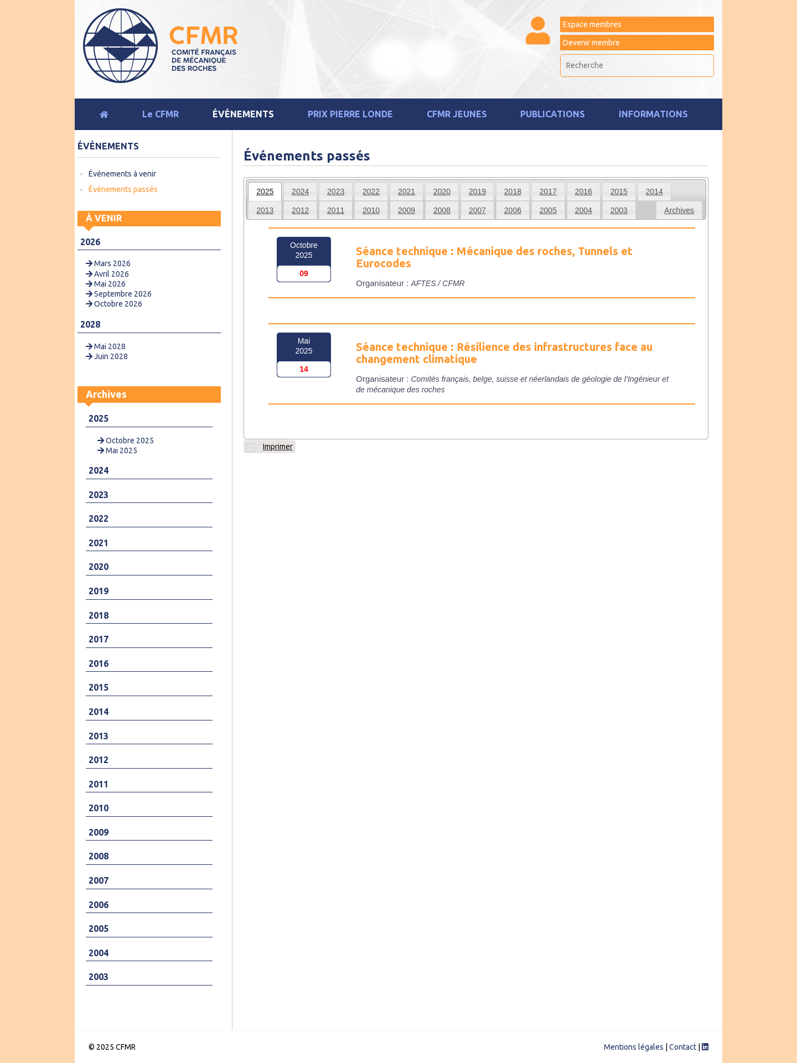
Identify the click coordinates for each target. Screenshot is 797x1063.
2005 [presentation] (548, 210)
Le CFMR (160, 114)
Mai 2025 (117, 450)
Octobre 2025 (125, 440)
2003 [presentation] (619, 210)
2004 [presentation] (583, 210)
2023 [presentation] (335, 191)
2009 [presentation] (406, 210)
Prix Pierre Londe (350, 114)
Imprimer (269, 447)
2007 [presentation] (477, 210)
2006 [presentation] (512, 210)
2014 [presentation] (654, 191)
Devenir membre (591, 42)
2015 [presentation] (619, 191)
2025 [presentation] (264, 191)
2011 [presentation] (335, 210)
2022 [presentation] (371, 191)
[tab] (265, 191)
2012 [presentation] (300, 210)
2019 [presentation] (477, 191)
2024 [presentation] (300, 191)
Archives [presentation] (679, 210)
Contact (682, 1047)
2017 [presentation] (548, 191)
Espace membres (592, 24)
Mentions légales (634, 1047)
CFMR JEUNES (457, 114)
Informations (653, 114)
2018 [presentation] (512, 191)
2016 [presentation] (583, 191)
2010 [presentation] (371, 210)
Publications (552, 114)
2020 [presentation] (442, 191)
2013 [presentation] (264, 210)
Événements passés (123, 189)
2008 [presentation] (442, 210)
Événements (243, 114)
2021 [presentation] (406, 191)
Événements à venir (122, 173)
